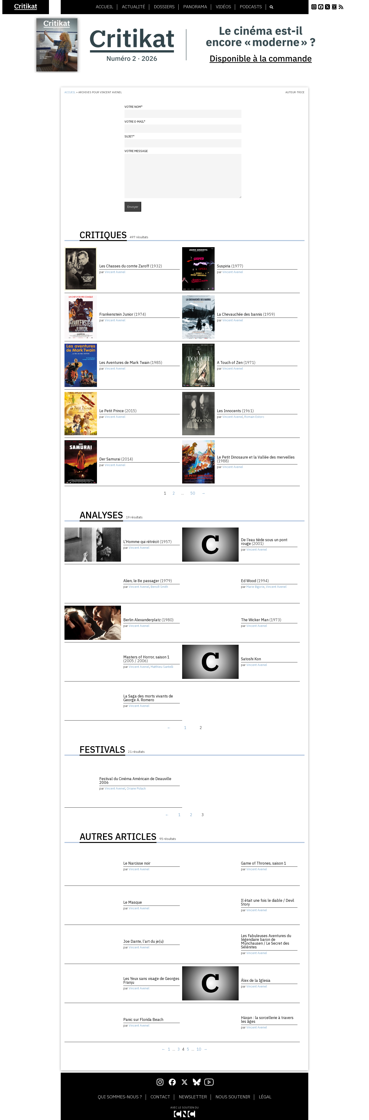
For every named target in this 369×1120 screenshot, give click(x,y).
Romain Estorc (254, 417)
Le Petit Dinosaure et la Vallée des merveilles (256, 459)
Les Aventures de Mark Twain (130, 362)
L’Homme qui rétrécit (147, 541)
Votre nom (133, 107)
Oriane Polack (136, 788)
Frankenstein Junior (122, 314)
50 (192, 493)
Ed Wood (255, 580)
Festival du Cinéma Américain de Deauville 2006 (135, 780)
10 (199, 1049)
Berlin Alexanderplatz (148, 619)
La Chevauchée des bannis (246, 314)
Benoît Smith (159, 587)
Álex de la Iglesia (255, 980)
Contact (160, 1097)
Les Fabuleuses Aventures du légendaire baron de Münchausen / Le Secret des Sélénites (266, 941)
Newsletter (193, 1097)
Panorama (195, 6)
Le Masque (132, 902)
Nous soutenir (233, 1097)
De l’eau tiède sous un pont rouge (264, 541)
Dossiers (164, 6)
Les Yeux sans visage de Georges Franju (151, 980)
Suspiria (230, 266)
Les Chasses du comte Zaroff (130, 266)
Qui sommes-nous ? (120, 1097)
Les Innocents (235, 410)
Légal (265, 1097)
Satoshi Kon (251, 659)
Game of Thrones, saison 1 (263, 863)
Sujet (129, 136)
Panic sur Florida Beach (143, 1019)
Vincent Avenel (115, 272)
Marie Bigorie (255, 587)
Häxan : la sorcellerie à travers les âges (267, 1019)
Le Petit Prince (117, 410)
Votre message (136, 151)
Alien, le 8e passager (147, 580)
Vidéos (223, 6)
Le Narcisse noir (136, 863)
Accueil (104, 6)
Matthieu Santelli (162, 667)
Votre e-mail (134, 122)
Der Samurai (116, 459)
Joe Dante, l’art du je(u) (143, 941)
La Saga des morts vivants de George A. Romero (148, 698)
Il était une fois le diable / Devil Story (267, 902)
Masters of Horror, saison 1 (146, 659)
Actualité (133, 6)
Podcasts (251, 6)
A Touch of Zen (236, 362)
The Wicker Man (261, 619)
